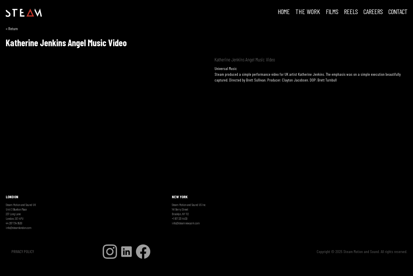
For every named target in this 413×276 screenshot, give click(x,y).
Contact (397, 12)
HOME (284, 12)
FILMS (332, 12)
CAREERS (373, 12)
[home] (24, 13)
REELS (351, 12)
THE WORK (307, 12)
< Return (12, 28)
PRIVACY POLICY (22, 251)
